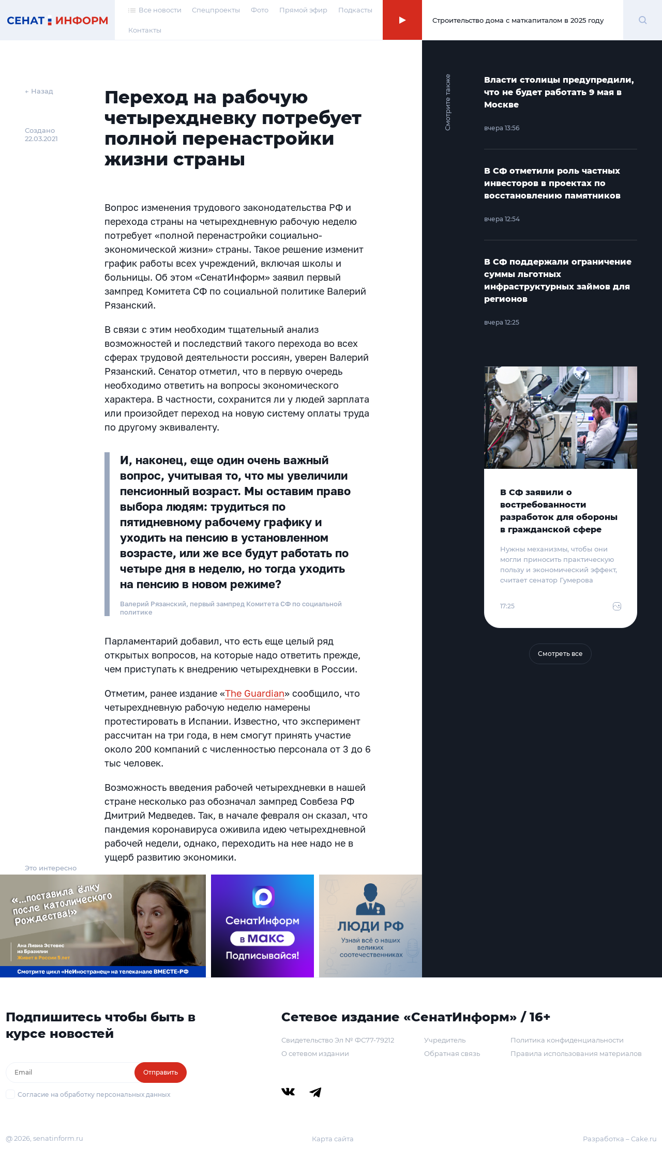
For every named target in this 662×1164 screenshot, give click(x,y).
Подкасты (355, 10)
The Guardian (254, 693)
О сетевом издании (315, 1053)
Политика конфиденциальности (567, 1040)
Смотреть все (560, 653)
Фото (259, 10)
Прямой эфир (303, 10)
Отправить (160, 1072)
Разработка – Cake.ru (620, 1139)
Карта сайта (333, 1139)
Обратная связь (452, 1053)
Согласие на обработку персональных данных (94, 1094)
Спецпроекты (216, 10)
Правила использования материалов (576, 1053)
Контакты (144, 30)
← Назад (39, 91)
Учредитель (444, 1040)
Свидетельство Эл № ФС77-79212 (337, 1040)
